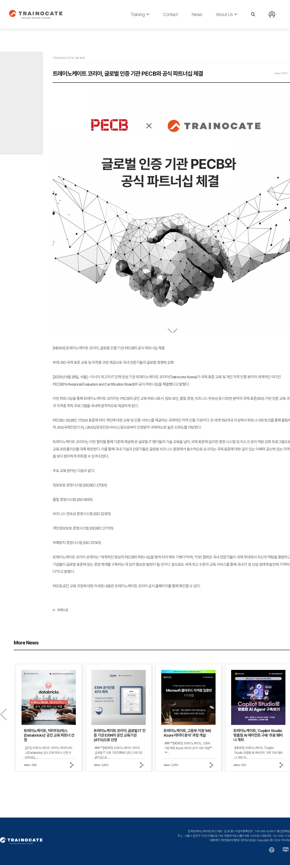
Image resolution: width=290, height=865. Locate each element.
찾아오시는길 (248, 840)
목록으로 (62, 610)
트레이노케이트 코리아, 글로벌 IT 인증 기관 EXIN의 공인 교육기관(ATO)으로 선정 (119, 735)
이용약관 (214, 840)
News (197, 14)
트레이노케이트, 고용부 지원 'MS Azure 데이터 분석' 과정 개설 (187, 733)
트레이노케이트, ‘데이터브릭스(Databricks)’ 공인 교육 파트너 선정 (49, 735)
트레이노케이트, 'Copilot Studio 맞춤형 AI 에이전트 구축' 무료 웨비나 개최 (258, 735)
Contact (170, 14)
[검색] (253, 14)
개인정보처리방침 (230, 840)
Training (140, 14)
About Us (226, 14)
